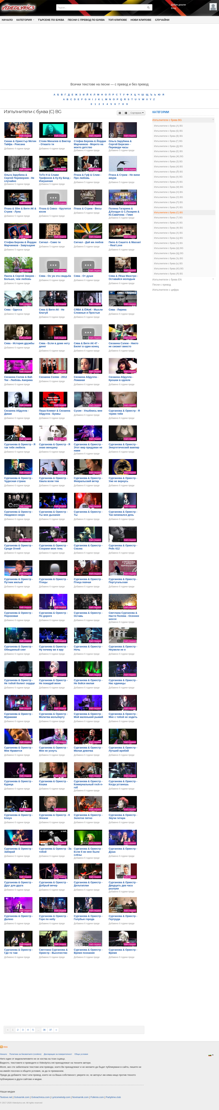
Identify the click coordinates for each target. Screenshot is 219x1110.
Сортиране (137, 113)
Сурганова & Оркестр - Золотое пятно (88, 817)
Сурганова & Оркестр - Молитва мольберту (53, 715)
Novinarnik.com (80, 1097)
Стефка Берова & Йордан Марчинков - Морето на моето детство (90, 144)
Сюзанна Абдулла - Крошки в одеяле (121, 379)
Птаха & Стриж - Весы (88, 208)
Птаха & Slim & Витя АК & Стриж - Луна (20, 210)
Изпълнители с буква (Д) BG (168, 146)
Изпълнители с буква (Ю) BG (168, 268)
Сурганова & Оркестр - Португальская (123, 581)
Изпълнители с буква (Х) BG (168, 233)
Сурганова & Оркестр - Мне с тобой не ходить (123, 715)
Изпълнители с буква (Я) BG (168, 273)
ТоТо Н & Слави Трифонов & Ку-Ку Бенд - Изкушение (55, 177)
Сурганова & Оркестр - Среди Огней (18, 547)
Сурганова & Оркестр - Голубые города (88, 918)
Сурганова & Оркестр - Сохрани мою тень (53, 547)
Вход (173, 8)
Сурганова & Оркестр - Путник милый (18, 581)
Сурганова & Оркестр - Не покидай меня (53, 682)
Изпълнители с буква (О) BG (168, 197)
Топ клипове (117, 19)
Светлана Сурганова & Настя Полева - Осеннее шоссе (124, 615)
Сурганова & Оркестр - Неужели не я (123, 648)
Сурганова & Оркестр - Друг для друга (18, 884)
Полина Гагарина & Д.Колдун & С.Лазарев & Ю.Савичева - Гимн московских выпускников (125, 213)
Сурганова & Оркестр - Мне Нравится (18, 749)
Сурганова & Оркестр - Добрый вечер (53, 884)
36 (44, 1030)
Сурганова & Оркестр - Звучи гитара (123, 817)
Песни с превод (161, 284)
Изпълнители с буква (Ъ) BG (168, 258)
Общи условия (81, 1054)
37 (50, 1030)
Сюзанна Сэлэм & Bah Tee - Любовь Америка (18, 379)
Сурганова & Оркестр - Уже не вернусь (123, 480)
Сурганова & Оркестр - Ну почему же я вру (53, 648)
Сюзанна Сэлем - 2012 (53, 377)
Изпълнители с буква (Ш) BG (168, 248)
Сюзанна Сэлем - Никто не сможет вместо (123, 345)
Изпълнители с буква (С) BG (168, 212)
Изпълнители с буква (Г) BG (168, 141)
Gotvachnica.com (40, 1097)
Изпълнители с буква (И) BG (168, 166)
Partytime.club (113, 1097)
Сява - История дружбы (19, 343)
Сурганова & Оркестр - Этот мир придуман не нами (88, 447)
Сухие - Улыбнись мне (88, 410)
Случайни (162, 19)
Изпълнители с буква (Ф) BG (168, 228)
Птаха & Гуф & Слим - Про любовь (87, 176)
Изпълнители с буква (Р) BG (168, 207)
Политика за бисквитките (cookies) (25, 1054)
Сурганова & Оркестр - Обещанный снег (18, 648)
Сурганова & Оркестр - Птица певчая (88, 581)
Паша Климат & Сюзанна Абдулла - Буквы (54, 412)
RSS (4, 1047)
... (38, 1030)
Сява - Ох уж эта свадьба (55, 275)
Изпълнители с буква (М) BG (168, 187)
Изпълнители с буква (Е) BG (168, 151)
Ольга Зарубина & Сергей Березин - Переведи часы (120, 144)
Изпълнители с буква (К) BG (168, 177)
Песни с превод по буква (86, 19)
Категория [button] (25, 19)
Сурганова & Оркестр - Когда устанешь (123, 783)
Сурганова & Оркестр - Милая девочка (88, 749)
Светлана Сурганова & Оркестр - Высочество (53, 951)
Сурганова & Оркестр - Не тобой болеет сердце (19, 682)
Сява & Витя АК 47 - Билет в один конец (86, 345)
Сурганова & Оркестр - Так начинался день (123, 513)
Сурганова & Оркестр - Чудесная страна (18, 480)
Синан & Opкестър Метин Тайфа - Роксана (20, 143)
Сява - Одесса (13, 309)
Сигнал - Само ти (50, 242)
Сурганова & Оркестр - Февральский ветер (88, 480)
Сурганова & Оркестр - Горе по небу (53, 918)
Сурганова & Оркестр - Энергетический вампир (124, 446)
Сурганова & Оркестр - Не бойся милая (88, 682)
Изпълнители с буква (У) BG (168, 222)
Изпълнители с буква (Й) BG (168, 171)
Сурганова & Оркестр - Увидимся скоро (18, 513)
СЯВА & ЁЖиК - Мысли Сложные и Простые (88, 311)
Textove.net (6, 1097)
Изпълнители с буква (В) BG (168, 136)
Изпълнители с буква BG (167, 120)
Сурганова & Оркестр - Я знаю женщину (54, 446)
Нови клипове (141, 19)
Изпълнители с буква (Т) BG (168, 217)
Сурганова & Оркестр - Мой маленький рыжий (88, 715)
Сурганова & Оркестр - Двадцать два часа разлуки (123, 885)
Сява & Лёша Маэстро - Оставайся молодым (123, 277)
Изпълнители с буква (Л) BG (168, 182)
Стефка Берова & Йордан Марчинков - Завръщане (20, 244)
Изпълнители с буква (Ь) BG (168, 263)
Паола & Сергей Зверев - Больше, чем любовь (20, 277)
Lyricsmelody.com (61, 1097)
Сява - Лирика (117, 309)
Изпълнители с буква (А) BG (168, 126)
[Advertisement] (109, 53)
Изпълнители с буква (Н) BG (168, 192)
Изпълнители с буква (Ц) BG (168, 238)
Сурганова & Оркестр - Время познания (88, 951)
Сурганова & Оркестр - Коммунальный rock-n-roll (88, 784)
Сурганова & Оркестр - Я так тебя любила (19, 446)
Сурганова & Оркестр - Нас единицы (123, 682)
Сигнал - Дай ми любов (88, 242)
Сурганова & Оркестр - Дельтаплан (88, 884)
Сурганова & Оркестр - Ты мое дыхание (53, 513)
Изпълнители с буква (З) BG (168, 161)
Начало (7, 19)
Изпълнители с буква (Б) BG (168, 131)
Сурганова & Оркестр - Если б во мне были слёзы (88, 851)
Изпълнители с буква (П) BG (168, 202)
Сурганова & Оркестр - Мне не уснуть (53, 749)
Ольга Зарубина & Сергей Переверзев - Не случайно (19, 177)
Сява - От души (83, 275)
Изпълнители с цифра (165, 289)
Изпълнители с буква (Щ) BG (168, 253)
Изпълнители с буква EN (167, 279)
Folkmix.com (97, 1097)
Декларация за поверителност (58, 1054)
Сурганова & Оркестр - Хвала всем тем (53, 480)
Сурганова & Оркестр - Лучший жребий (123, 749)
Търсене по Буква (51, 19)
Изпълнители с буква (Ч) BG (168, 243)
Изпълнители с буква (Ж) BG (168, 156)
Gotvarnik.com (21, 1097)
